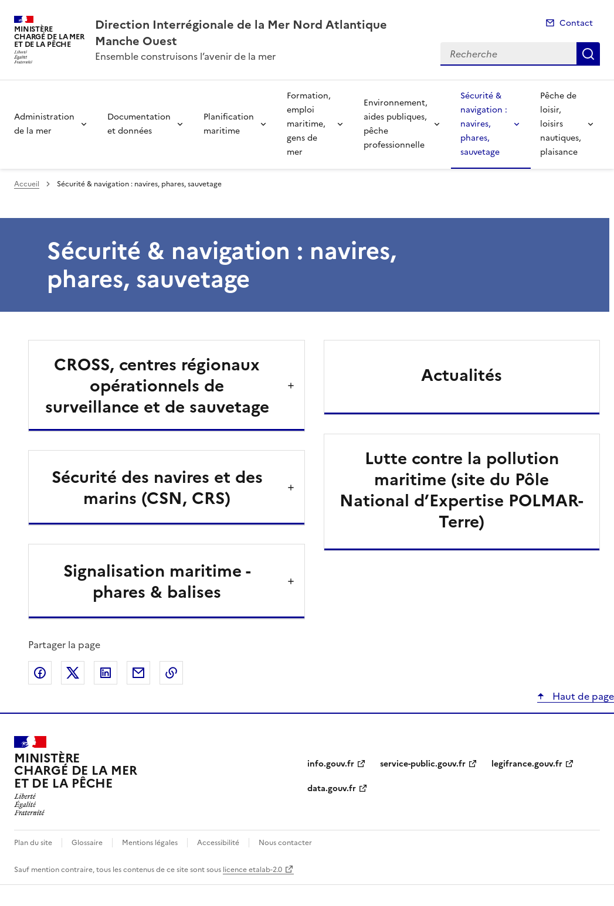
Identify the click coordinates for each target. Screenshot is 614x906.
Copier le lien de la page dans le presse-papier (171, 672)
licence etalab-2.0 (252, 869)
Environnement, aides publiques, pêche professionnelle (396, 124)
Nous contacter (285, 842)
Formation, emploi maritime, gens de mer (309, 124)
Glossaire (87, 842)
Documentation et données (139, 124)
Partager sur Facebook (40, 672)
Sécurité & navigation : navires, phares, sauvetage (483, 124)
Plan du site (33, 842)
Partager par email (138, 672)
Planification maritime (228, 124)
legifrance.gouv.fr (526, 764)
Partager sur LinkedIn (105, 672)
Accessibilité (218, 842)
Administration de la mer (44, 124)
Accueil (26, 184)
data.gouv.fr (331, 788)
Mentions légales (150, 842)
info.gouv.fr (330, 764)
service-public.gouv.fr (423, 764)
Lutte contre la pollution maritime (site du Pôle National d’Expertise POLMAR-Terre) (462, 490)
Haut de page (582, 696)
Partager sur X (72, 672)
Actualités (461, 375)
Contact (576, 23)
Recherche (588, 54)
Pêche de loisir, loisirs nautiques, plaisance (560, 124)
